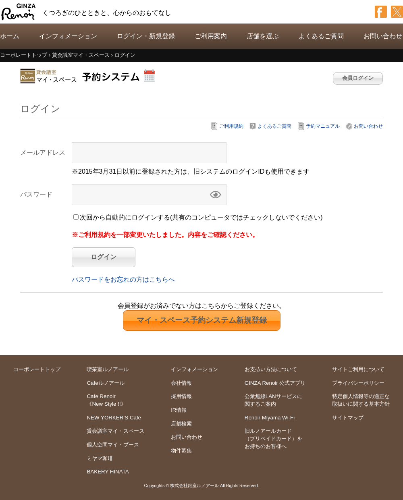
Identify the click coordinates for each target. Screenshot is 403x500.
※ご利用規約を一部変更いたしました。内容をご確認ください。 (165, 234)
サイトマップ (348, 418)
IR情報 (179, 410)
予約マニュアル (323, 126)
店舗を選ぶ (263, 36)
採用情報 (181, 396)
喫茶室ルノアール (108, 369)
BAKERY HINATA (108, 472)
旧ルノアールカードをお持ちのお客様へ (273, 438)
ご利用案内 (211, 36)
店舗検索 (181, 424)
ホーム (9, 36)
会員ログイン (358, 78)
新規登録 (202, 320)
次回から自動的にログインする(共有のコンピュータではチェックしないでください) (201, 217)
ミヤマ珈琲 (100, 458)
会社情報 (181, 383)
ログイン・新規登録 (146, 36)
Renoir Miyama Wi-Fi (270, 418)
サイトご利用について (358, 369)
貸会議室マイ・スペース (115, 431)
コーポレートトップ (36, 369)
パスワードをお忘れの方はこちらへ (123, 279)
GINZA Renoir (18, 11)
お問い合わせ (383, 36)
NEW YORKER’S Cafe (114, 418)
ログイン (103, 256)
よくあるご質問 (321, 36)
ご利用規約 (231, 126)
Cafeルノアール (105, 383)
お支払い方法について (271, 369)
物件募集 (181, 451)
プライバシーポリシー (358, 383)
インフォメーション (68, 36)
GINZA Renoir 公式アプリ (275, 383)
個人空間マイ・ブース (113, 445)
